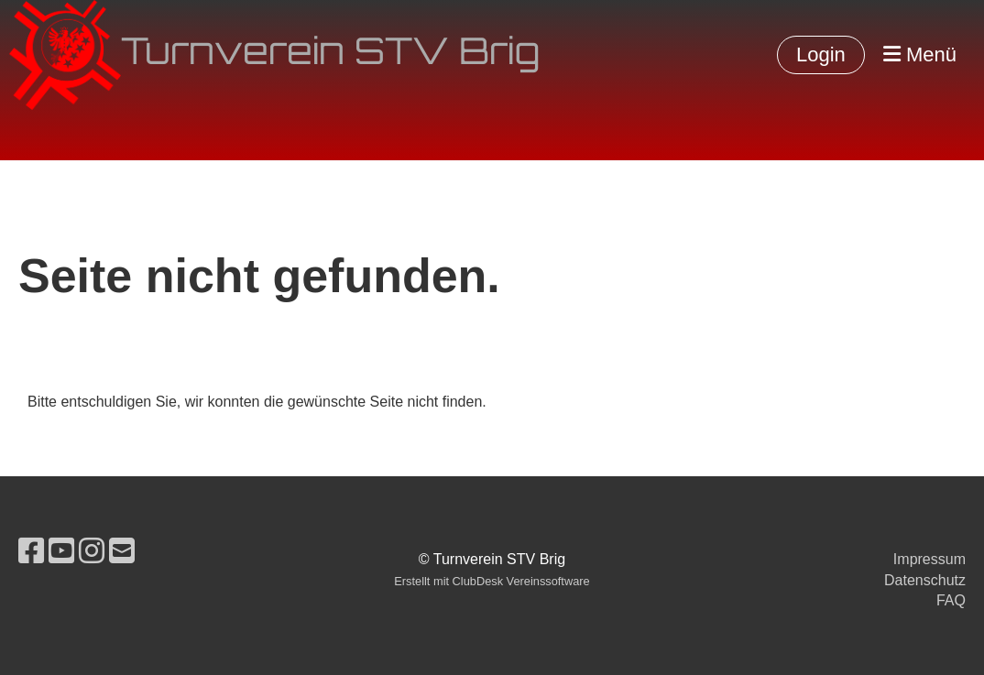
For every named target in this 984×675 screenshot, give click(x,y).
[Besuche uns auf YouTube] (61, 551)
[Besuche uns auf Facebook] (31, 551)
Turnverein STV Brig (330, 55)
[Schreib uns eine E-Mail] (122, 551)
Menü (920, 54)
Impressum (929, 559)
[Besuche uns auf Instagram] (91, 551)
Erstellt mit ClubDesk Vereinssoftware (491, 581)
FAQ (951, 600)
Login (821, 54)
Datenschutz (925, 580)
